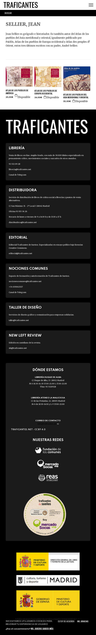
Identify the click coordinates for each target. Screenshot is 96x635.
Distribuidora (23, 190)
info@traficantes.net (48, 424)
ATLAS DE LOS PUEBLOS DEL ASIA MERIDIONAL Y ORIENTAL (75, 96)
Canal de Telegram (17, 175)
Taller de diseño (25, 307)
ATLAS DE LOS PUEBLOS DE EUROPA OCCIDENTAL (45, 92)
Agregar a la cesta (16, 95)
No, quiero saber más (42, 628)
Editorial (18, 237)
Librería (17, 148)
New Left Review (25, 335)
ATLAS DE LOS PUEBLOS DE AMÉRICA (17, 92)
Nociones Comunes (28, 268)
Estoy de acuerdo (66, 621)
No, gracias (82, 621)
